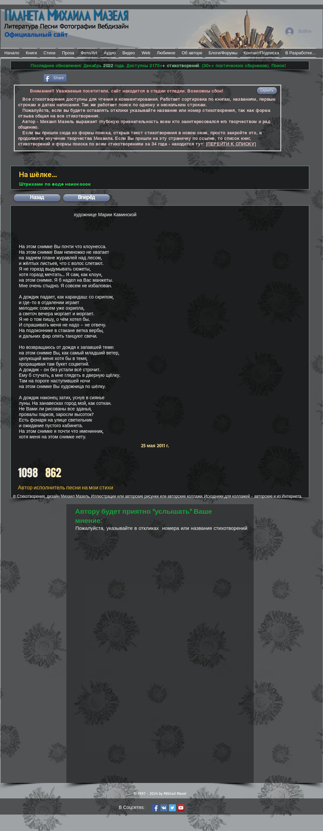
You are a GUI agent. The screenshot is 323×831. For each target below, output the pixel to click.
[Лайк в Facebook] (26, 77)
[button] (267, 90)
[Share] (55, 78)
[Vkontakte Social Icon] (163, 807)
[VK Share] (87, 77)
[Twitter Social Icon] (172, 807)
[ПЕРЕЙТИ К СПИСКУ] (231, 144)
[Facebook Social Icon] (155, 807)
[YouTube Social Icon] (180, 807)
